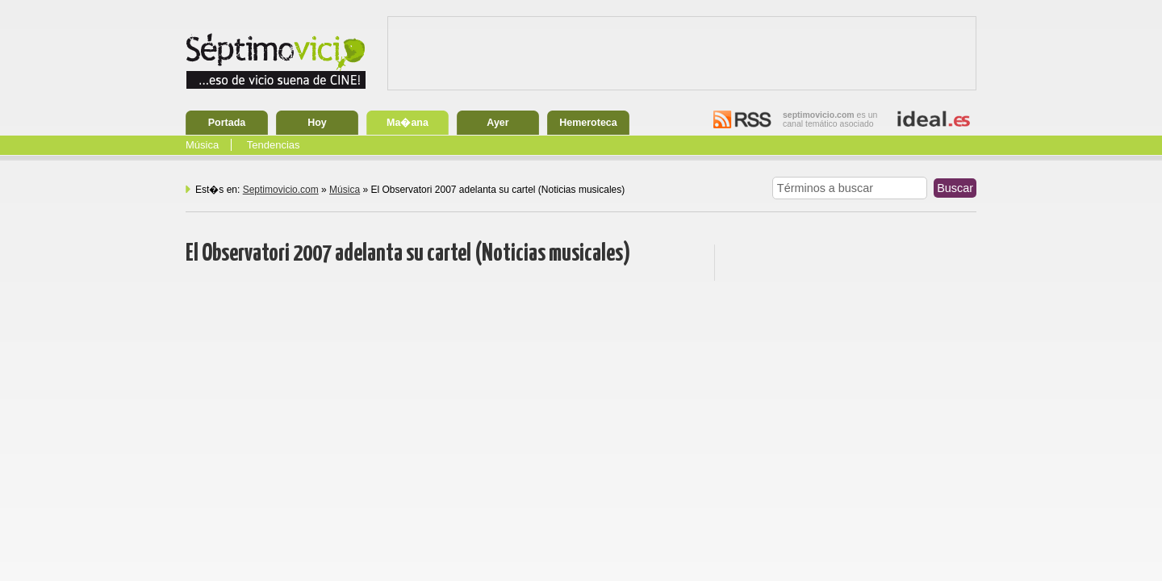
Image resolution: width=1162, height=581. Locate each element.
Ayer (497, 122)
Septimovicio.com (281, 189)
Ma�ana (407, 122)
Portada (227, 122)
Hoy (317, 122)
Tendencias (273, 145)
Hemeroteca (588, 122)
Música (202, 145)
